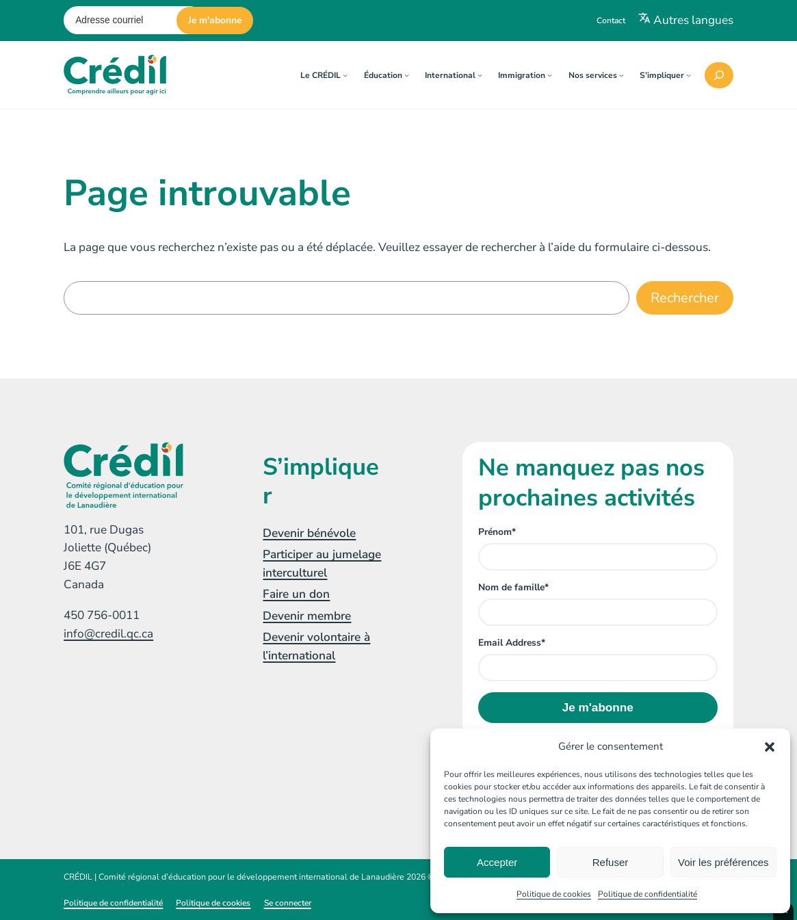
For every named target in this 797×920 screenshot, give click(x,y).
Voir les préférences (723, 862)
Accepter (497, 862)
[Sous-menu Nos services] (621, 75)
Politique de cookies (554, 894)
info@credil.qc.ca (108, 634)
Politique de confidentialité (647, 894)
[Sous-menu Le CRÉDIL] (345, 75)
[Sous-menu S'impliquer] (688, 75)
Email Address (511, 642)
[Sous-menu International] (480, 75)
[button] (769, 747)
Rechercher (685, 298)
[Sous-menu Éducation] (406, 75)
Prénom (497, 531)
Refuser (610, 862)
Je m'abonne (214, 20)
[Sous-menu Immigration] (549, 75)
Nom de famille (513, 587)
